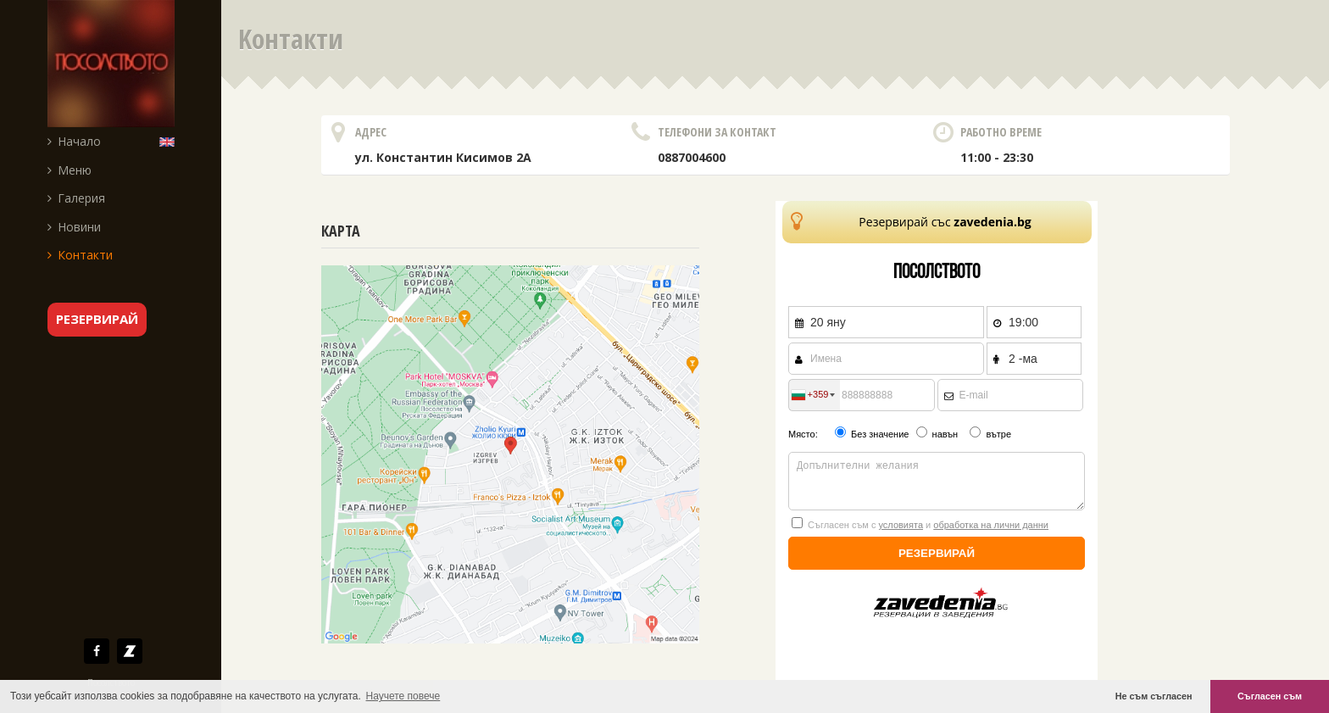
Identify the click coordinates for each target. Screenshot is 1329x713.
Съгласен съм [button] (1269, 696)
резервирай (97, 318)
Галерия (76, 198)
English (170, 140)
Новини (74, 227)
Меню (69, 170)
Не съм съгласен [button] (1154, 696)
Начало (74, 141)
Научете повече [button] (403, 696)
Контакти (80, 255)
